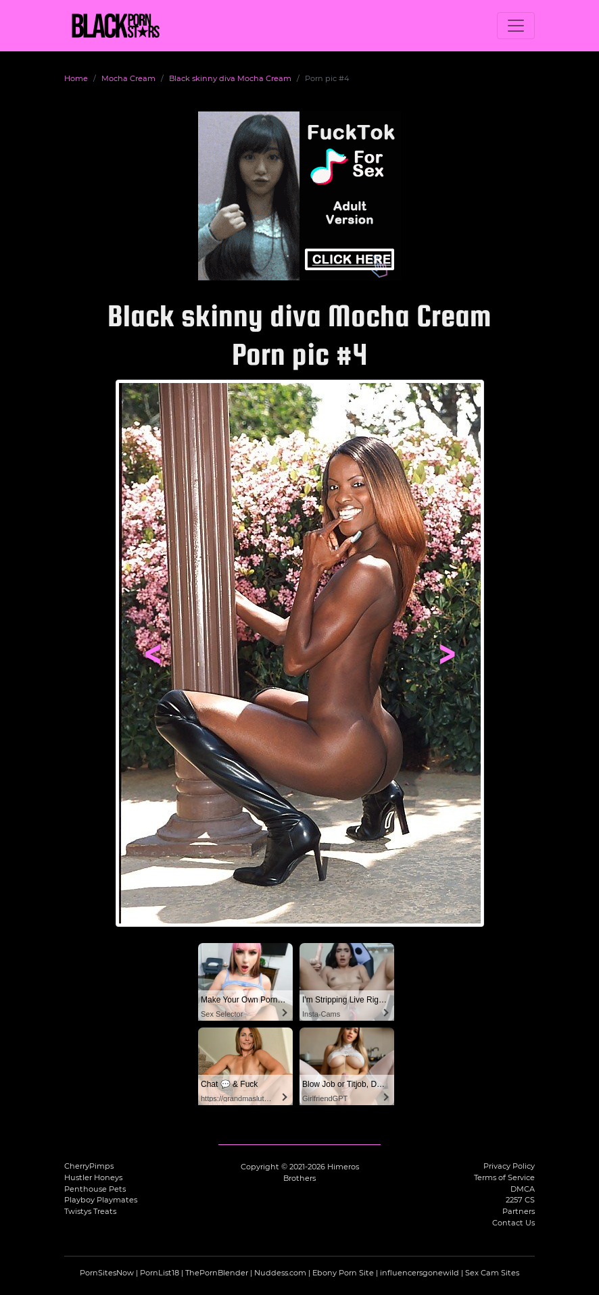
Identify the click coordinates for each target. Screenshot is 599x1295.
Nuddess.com (280, 1272)
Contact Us (513, 1222)
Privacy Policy (509, 1166)
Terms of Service (504, 1177)
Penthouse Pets (95, 1189)
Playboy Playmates (100, 1199)
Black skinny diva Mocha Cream (230, 78)
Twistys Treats (90, 1211)
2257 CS (520, 1199)
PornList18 (159, 1272)
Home (76, 78)
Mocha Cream (128, 78)
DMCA (522, 1189)
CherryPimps (89, 1166)
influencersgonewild (419, 1272)
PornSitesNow (107, 1272)
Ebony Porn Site (343, 1272)
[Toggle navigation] (516, 25)
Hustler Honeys (93, 1177)
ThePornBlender (216, 1272)
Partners (518, 1211)
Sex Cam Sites (492, 1272)
